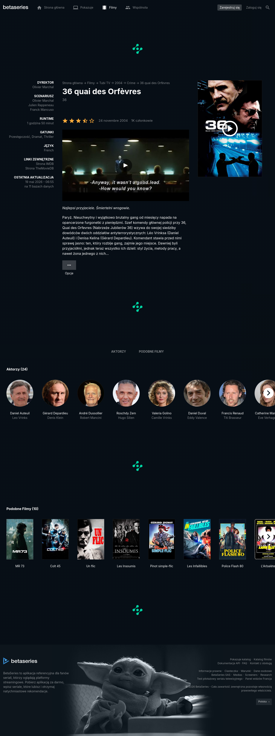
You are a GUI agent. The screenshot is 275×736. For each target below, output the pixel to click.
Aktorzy (118, 351)
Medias (237, 674)
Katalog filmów (263, 659)
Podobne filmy (151, 351)
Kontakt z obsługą (261, 663)
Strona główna (72, 83)
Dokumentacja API (229, 663)
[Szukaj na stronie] (268, 7)
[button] (19, 402)
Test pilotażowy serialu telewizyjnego (219, 678)
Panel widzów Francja (258, 678)
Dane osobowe (263, 671)
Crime (131, 83)
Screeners (251, 674)
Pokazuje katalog (240, 659)
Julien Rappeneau (41, 105)
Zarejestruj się (230, 7)
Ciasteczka (231, 671)
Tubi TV (104, 83)
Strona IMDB (45, 164)
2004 (118, 83)
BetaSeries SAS (220, 674)
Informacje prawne (210, 671)
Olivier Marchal (43, 87)
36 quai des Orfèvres (155, 83)
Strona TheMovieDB (39, 168)
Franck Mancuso (42, 109)
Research (266, 674)
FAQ (244, 663)
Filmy (91, 83)
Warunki (246, 671)
